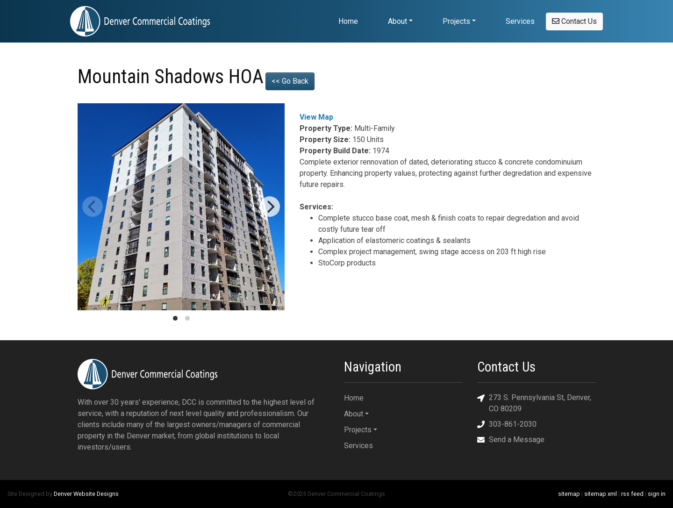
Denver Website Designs (86, 493)
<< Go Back (290, 81)
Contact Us (574, 21)
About (397, 21)
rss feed (632, 493)
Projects (456, 21)
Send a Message (510, 439)
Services (520, 21)
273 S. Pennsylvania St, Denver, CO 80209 (534, 402)
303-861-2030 (507, 424)
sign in (657, 493)
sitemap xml (600, 493)
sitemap (569, 493)
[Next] (269, 206)
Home (348, 21)
